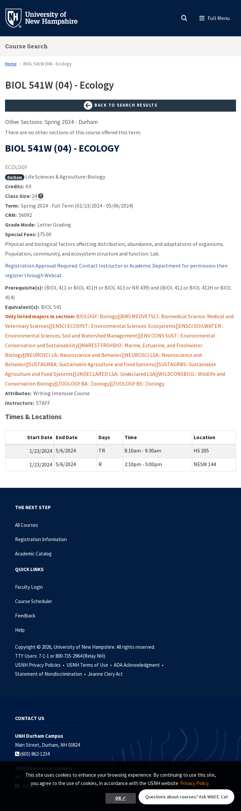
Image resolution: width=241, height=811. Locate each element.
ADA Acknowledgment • (139, 665)
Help (20, 630)
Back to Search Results (120, 105)
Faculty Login (29, 587)
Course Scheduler (33, 601)
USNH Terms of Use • (89, 665)
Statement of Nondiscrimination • (51, 674)
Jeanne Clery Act (105, 674)
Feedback (25, 615)
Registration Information (41, 539)
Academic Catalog (33, 553)
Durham (14, 177)
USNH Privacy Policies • (40, 665)
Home (11, 64)
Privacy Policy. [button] (194, 783)
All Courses (26, 525)
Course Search (26, 46)
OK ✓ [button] (120, 798)
